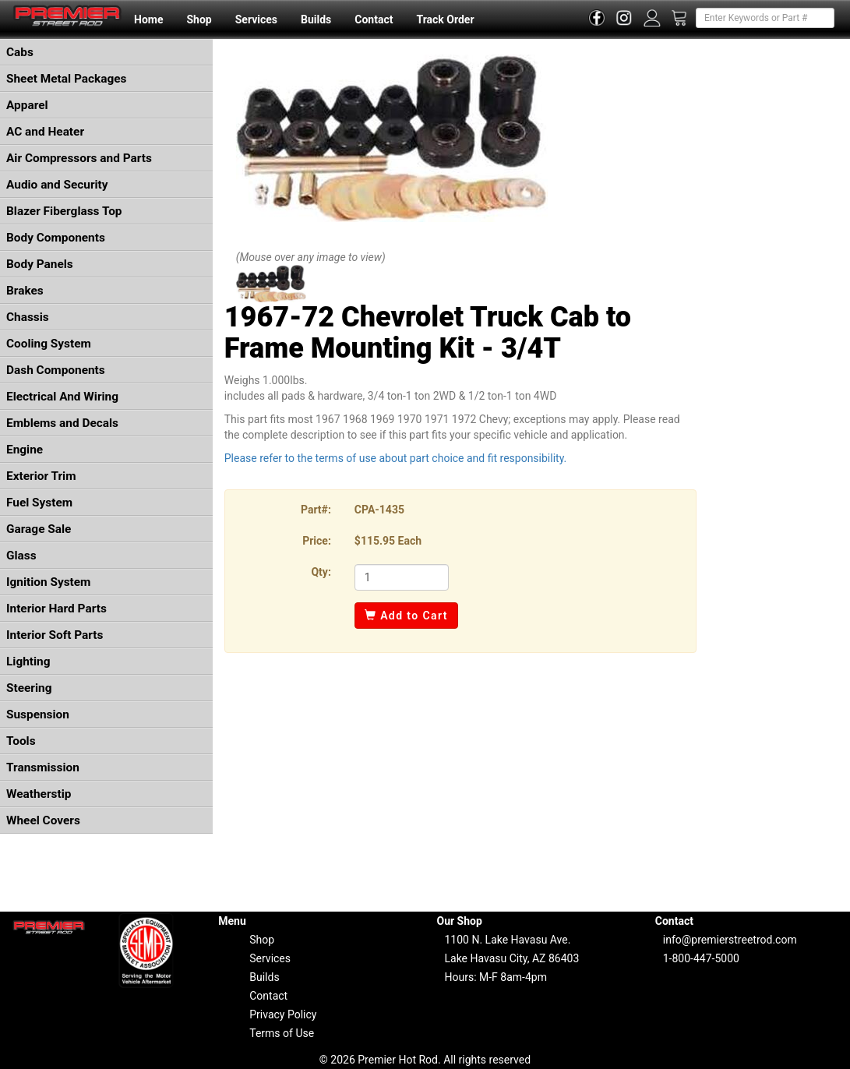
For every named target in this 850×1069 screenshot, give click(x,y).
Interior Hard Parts (56, 609)
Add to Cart (406, 615)
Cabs (20, 52)
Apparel (27, 105)
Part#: (316, 509)
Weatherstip (38, 794)
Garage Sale (38, 529)
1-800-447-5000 (701, 958)
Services (256, 19)
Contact (373, 19)
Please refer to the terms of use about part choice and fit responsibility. (395, 458)
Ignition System (48, 582)
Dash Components (55, 370)
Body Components (55, 238)
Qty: (320, 572)
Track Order (445, 19)
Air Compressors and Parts (79, 158)
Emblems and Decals (62, 423)
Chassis (27, 317)
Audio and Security (57, 185)
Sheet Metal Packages (66, 79)
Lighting (28, 661)
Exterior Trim (41, 476)
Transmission (42, 767)
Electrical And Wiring (62, 397)
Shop (198, 19)
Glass (21, 556)
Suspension (37, 714)
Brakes (25, 291)
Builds (316, 19)
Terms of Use (281, 1033)
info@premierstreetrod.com (730, 939)
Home (148, 19)
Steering (28, 688)
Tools (21, 741)
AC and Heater (45, 132)
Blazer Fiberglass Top (64, 211)
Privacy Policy (282, 1014)
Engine (24, 450)
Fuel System (39, 503)
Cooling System (48, 344)
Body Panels (39, 264)
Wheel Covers (43, 820)
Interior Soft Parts (54, 635)
